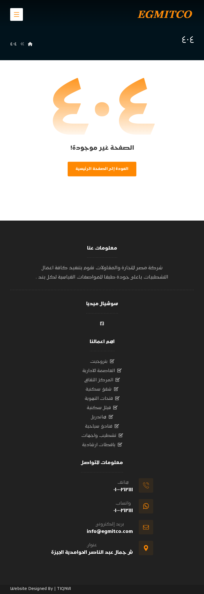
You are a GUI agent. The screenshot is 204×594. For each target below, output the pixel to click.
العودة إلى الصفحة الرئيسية (102, 168)
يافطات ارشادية (102, 445)
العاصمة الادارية (102, 371)
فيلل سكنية (102, 408)
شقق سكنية (102, 389)
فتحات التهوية (102, 399)
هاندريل (102, 417)
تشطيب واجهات (102, 436)
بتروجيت (102, 361)
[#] (102, 323)
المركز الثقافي (102, 380)
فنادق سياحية (102, 426)
